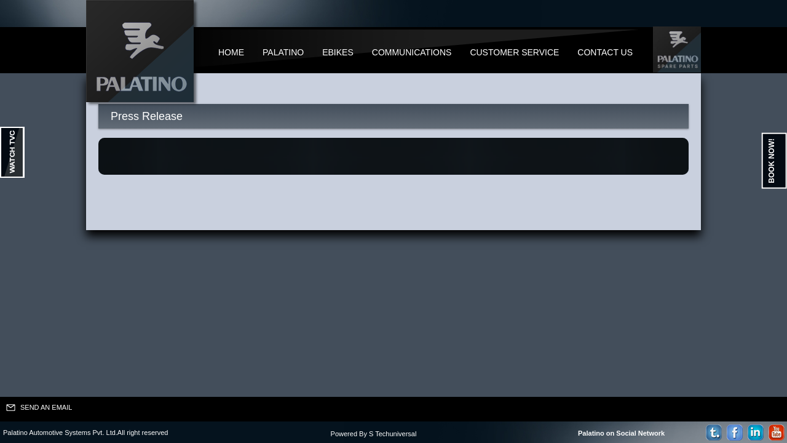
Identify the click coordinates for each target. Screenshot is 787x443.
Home (231, 52)
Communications (412, 52)
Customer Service (514, 52)
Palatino (283, 52)
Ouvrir (12, 152)
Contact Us (605, 52)
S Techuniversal (392, 433)
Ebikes (338, 52)
